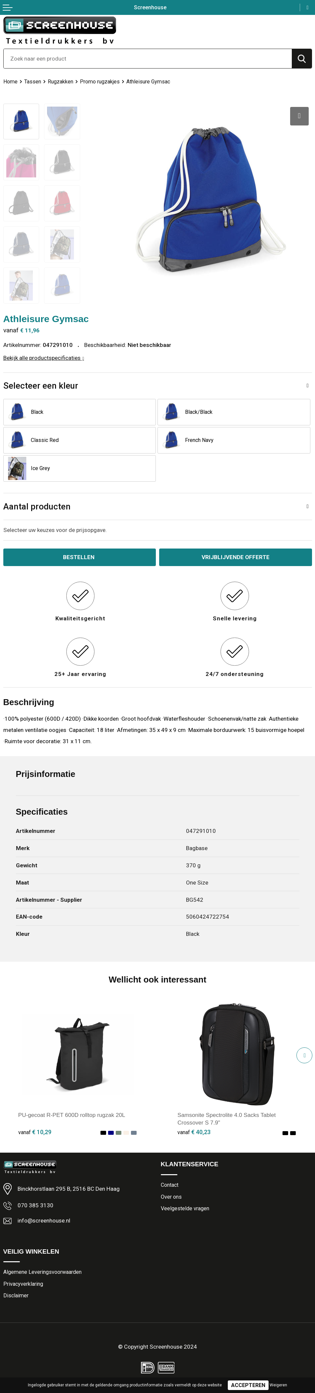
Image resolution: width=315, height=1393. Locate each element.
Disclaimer (16, 1295)
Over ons (171, 1197)
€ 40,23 (194, 1132)
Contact (169, 1185)
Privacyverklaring (23, 1284)
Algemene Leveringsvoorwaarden (42, 1272)
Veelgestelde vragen (185, 1208)
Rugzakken (60, 81)
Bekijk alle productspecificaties (43, 358)
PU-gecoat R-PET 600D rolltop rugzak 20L (71, 1115)
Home (10, 81)
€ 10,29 (34, 1132)
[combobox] (148, 58)
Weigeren (278, 1385)
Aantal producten (37, 506)
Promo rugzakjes (100, 81)
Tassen (32, 81)
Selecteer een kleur (40, 386)
